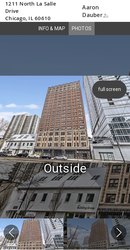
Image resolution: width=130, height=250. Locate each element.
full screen (110, 89)
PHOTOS (82, 28)
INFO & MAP (52, 28)
